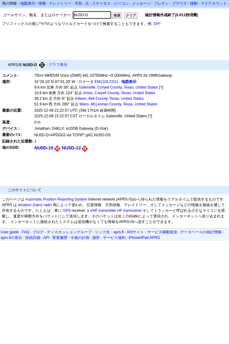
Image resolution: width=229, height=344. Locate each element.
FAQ (25, 232)
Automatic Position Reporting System (56, 199)
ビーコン (121, 3)
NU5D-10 (43, 147)
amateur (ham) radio (35, 205)
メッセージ (141, 3)
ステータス (101, 3)
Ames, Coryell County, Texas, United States (119, 93)
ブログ (38, 232)
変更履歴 (59, 237)
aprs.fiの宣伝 (11, 237)
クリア (131, 15)
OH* (157, 24)
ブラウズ (179, 3)
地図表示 (27, 3)
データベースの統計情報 (201, 232)
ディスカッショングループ (69, 232)
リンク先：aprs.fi (109, 232)
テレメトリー (60, 3)
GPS (67, 210)
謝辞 (96, 237)
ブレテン (161, 3)
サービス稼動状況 (162, 232)
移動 (193, 3)
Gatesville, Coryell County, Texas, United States (118, 87)
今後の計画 (80, 237)
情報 (42, 3)
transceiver (132, 210)
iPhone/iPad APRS (144, 237)
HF (119, 210)
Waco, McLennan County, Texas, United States (118, 104)
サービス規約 (114, 237)
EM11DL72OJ (106, 82)
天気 (78, 3)
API (46, 237)
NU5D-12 (71, 147)
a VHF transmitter (101, 210)
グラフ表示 (58, 64)
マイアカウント (214, 3)
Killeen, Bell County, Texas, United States (109, 98)
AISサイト (135, 232)
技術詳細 (32, 237)
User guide (10, 232)
